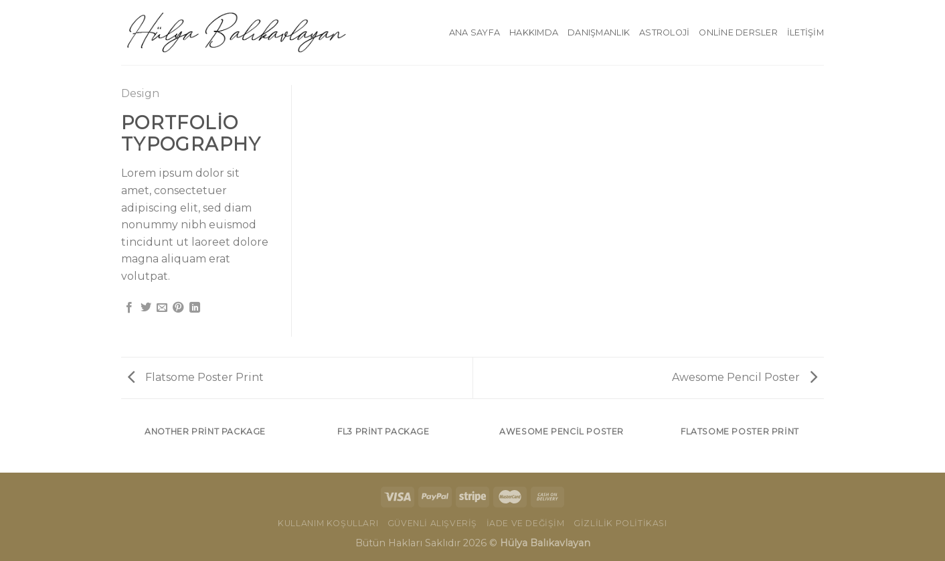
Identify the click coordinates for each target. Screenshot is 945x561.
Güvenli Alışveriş (432, 523)
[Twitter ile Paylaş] (146, 308)
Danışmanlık (599, 32)
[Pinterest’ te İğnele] (178, 308)
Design (140, 93)
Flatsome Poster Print (196, 377)
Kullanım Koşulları (328, 523)
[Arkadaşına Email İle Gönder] (162, 308)
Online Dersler (738, 32)
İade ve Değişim (526, 523)
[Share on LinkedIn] (194, 308)
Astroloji (664, 32)
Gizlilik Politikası (620, 523)
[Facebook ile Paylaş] (129, 308)
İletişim (805, 32)
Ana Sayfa (474, 32)
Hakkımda (533, 32)
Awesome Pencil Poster (744, 377)
